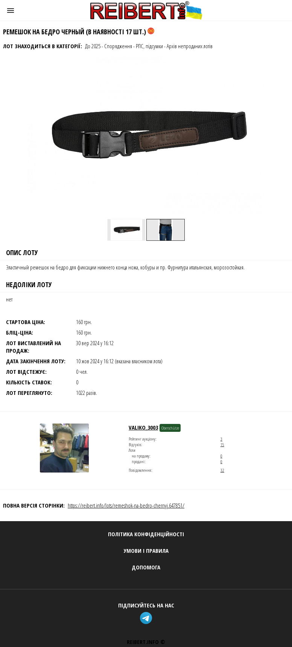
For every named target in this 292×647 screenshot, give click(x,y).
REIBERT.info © (146, 641)
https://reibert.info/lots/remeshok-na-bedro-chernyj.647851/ (126, 505)
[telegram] (146, 619)
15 (222, 444)
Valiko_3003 (143, 427)
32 (222, 470)
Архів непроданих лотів (190, 46)
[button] (10, 10)
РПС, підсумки (149, 46)
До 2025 (92, 46)
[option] (126, 229)
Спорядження (118, 46)
